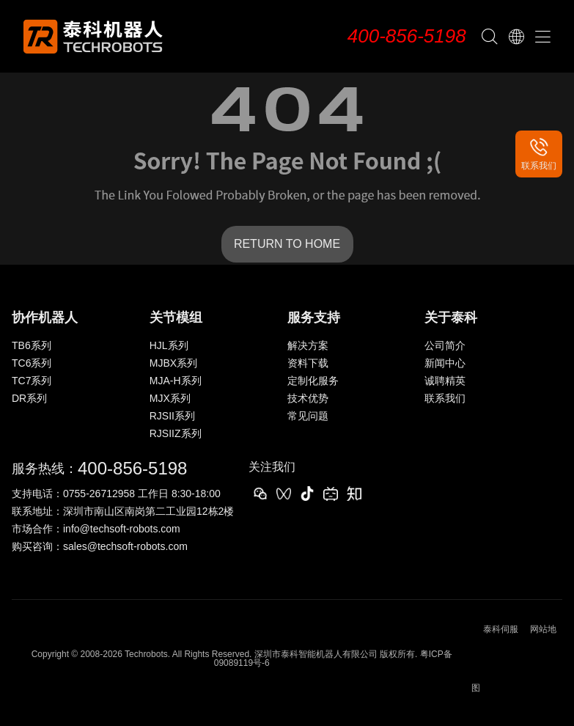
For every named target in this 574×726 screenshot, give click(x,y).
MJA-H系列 (176, 380)
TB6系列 (31, 345)
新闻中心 (445, 363)
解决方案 (307, 345)
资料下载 (307, 363)
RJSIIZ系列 (176, 433)
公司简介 (445, 345)
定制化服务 (313, 380)
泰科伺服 (500, 629)
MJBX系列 (173, 363)
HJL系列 (169, 345)
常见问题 (307, 416)
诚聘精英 (445, 380)
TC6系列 (31, 363)
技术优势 (307, 398)
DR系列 (29, 398)
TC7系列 (31, 380)
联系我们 (445, 398)
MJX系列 (170, 398)
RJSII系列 (172, 416)
